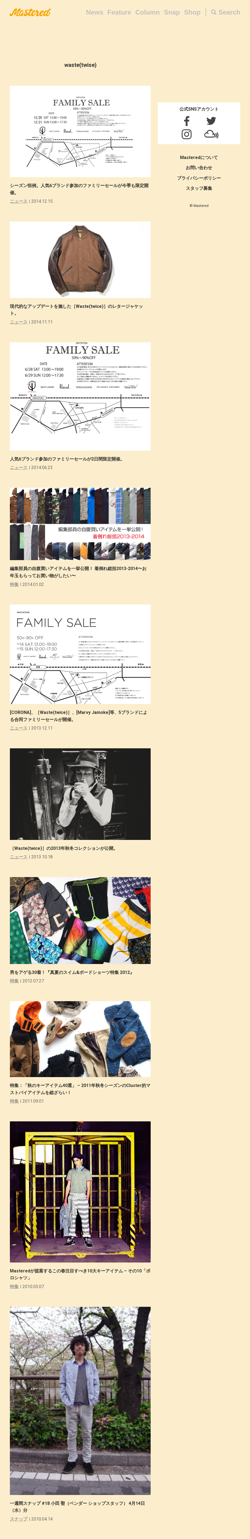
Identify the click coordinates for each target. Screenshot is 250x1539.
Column (147, 12)
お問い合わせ (199, 167)
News (94, 12)
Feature (119, 12)
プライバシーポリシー (199, 178)
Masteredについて (199, 157)
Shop (192, 12)
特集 (14, 584)
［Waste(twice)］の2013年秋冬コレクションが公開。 (64, 848)
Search (229, 12)
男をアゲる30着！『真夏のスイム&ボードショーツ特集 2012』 (72, 972)
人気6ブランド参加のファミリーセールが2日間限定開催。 (67, 459)
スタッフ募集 (199, 188)
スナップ (18, 1519)
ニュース (18, 201)
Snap (172, 12)
